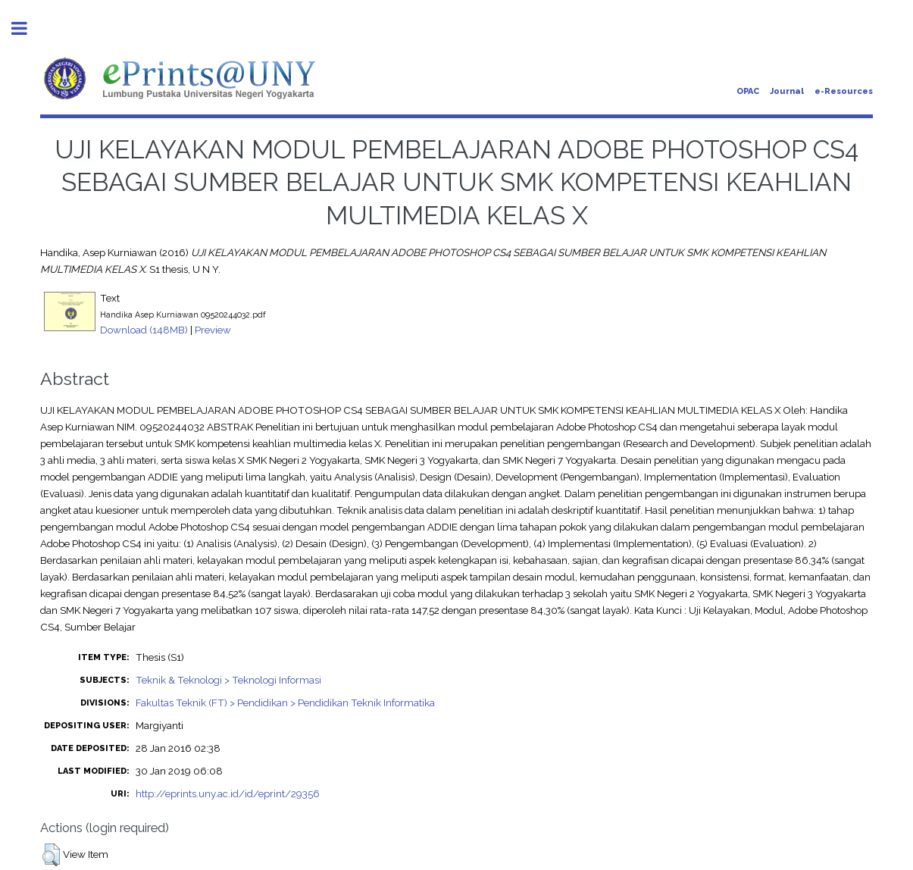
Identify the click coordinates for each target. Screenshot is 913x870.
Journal (787, 91)
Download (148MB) (144, 330)
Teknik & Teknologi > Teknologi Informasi (228, 680)
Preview (213, 330)
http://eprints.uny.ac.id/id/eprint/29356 (228, 793)
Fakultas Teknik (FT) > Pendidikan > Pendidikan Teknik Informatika (285, 702)
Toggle (27, 28)
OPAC (747, 91)
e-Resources (844, 91)
